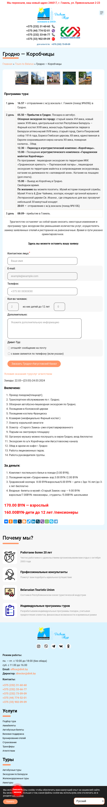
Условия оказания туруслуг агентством (28, 373)
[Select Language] (89, 801)
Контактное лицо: (18, 253)
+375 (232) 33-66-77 (38, 34)
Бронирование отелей (14, 738)
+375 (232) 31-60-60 (38, 26)
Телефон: (13, 283)
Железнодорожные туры (16, 778)
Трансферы (9, 746)
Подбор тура (9, 721)
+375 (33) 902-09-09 (38, 38)
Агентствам (9, 751)
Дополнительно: (17, 314)
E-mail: (11, 268)
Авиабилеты (9, 725)
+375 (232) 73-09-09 (61, 44)
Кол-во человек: (17, 298)
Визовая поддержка (13, 734)
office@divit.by (19, 669)
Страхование (9, 742)
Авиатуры (8, 782)
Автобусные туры (12, 770)
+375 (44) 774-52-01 (38, 30)
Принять (10, 802)
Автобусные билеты (13, 730)
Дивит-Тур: (14, 342)
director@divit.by (26, 673)
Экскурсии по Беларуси (15, 774)
